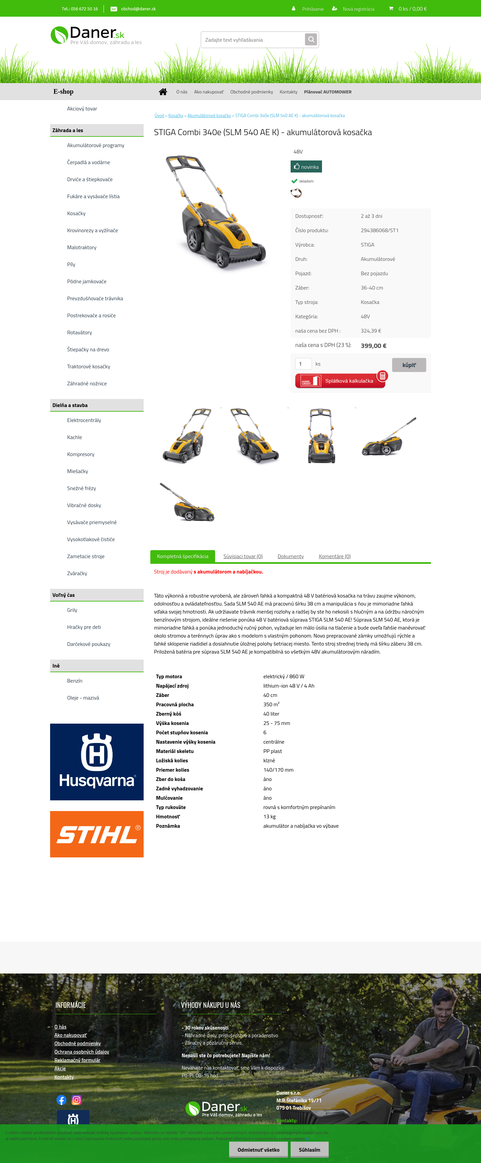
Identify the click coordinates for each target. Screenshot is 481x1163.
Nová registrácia (358, 8)
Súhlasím (309, 1150)
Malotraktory (82, 247)
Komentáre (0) (335, 556)
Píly (71, 264)
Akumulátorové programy (95, 145)
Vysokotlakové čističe (91, 539)
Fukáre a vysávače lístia (93, 196)
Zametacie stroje (86, 556)
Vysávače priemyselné (92, 522)
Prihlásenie (313, 8)
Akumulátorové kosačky (209, 115)
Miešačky (77, 471)
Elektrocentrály (84, 420)
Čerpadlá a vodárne (88, 162)
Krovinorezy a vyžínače (92, 230)
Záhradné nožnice (87, 383)
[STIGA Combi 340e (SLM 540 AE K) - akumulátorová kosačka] (216, 150)
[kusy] (303, 364)
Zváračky (77, 573)
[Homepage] (165, 91)
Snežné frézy (81, 488)
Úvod (159, 115)
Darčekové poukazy (89, 644)
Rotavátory (79, 332)
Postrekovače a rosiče (91, 315)
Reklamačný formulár (77, 1060)
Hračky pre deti (84, 627)
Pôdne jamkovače (87, 281)
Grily (72, 610)
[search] (311, 39)
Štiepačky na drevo (88, 349)
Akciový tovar (82, 108)
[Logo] (96, 39)
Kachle (74, 437)
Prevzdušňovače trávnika (95, 298)
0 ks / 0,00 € (413, 9)
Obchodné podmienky (251, 91)
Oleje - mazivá (83, 698)
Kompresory (81, 454)
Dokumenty (291, 556)
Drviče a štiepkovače (90, 179)
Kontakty (288, 91)
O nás (181, 91)
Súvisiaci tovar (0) (243, 556)
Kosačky (76, 213)
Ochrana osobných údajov (81, 1051)
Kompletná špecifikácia (182, 556)
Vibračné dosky (84, 505)
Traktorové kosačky (88, 366)
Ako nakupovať (208, 91)
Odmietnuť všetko (258, 1150)
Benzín (75, 681)
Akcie (60, 1068)
